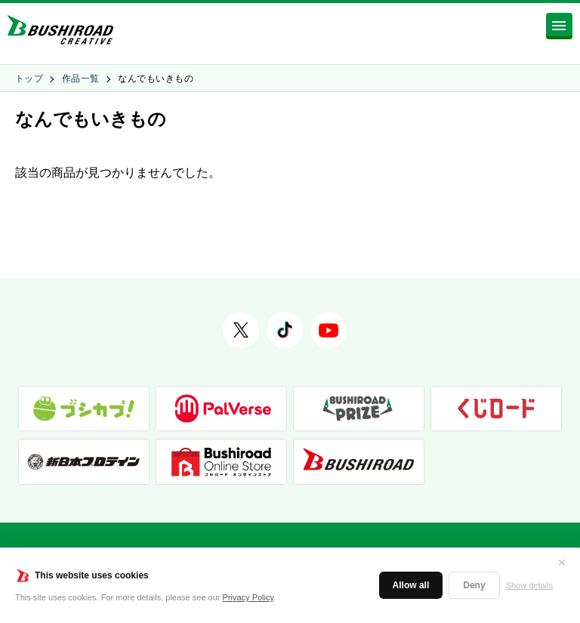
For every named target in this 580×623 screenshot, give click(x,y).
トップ (29, 78)
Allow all (411, 585)
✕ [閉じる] (561, 563)
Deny (474, 585)
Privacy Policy (248, 597)
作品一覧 (81, 78)
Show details (529, 585)
